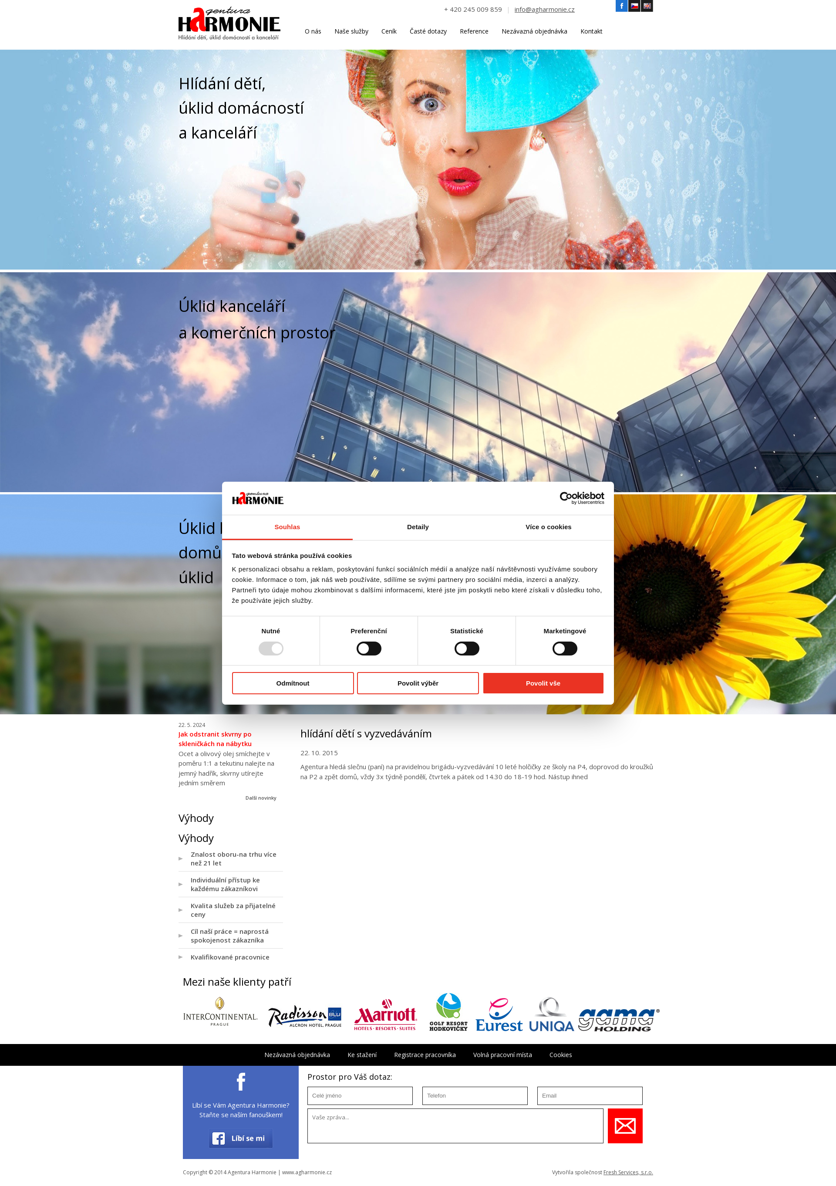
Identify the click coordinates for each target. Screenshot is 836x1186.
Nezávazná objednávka (534, 31)
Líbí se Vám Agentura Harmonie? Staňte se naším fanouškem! (241, 1110)
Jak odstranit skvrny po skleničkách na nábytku (215, 739)
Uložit (625, 1125)
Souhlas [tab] (287, 526)
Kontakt (591, 31)
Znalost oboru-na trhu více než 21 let (233, 858)
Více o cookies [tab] (549, 526)
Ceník (389, 31)
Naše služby (351, 31)
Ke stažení (362, 1055)
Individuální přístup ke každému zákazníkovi (225, 884)
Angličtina (647, 6)
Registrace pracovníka (425, 1055)
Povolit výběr (418, 683)
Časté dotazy (428, 31)
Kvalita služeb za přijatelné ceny (233, 910)
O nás (313, 31)
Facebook (622, 6)
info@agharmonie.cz (545, 9)
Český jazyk (634, 6)
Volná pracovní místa (502, 1055)
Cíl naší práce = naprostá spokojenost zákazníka (230, 935)
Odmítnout (293, 683)
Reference (474, 31)
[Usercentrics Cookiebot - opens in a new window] (566, 498)
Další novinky (261, 797)
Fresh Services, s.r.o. (628, 1172)
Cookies (560, 1055)
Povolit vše (543, 683)
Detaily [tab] (418, 526)
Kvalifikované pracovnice (230, 957)
